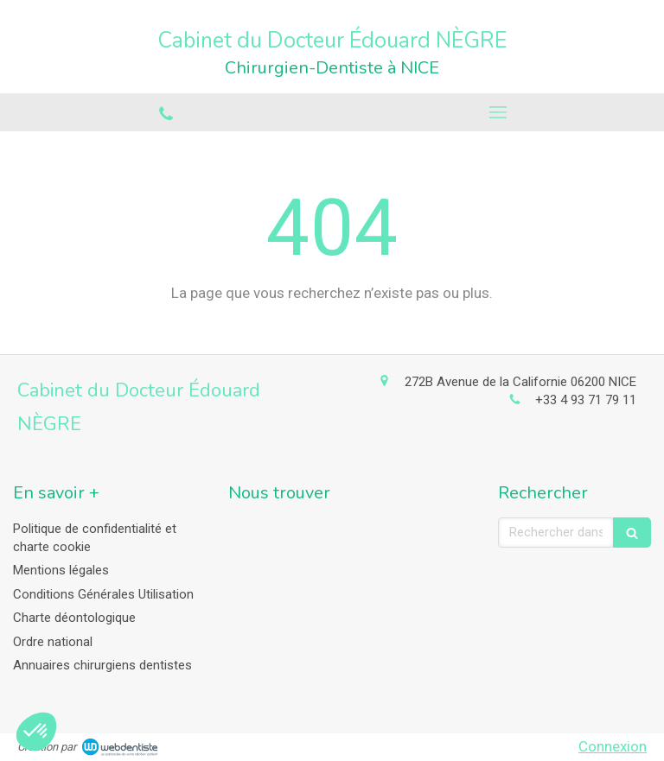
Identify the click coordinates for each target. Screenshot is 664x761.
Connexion (612, 746)
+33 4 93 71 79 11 (585, 400)
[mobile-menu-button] (498, 112)
